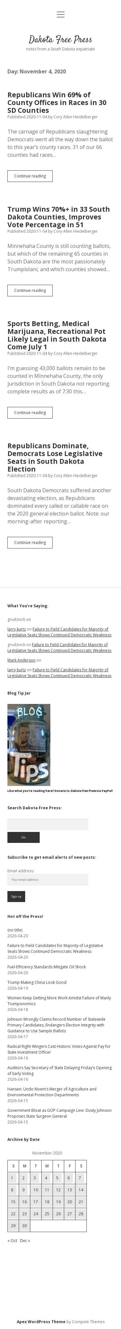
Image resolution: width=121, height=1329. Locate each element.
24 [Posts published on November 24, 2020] (36, 1214)
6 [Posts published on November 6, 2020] (68, 1178)
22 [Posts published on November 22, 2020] (13, 1214)
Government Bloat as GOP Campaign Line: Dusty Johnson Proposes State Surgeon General (59, 1113)
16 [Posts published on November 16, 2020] (24, 1202)
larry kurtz (16, 629)
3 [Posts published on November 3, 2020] (35, 1178)
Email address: (20, 871)
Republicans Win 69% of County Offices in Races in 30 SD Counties (56, 102)
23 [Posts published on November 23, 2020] (24, 1214)
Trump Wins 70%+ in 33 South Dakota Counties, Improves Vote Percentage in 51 (58, 217)
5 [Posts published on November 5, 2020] (57, 1178)
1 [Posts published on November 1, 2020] (12, 1178)
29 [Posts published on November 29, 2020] (13, 1225)
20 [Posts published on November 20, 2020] (69, 1202)
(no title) (14, 930)
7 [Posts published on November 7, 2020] (80, 1178)
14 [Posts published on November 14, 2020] (81, 1190)
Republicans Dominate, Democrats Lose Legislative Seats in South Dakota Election (55, 457)
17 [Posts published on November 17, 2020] (36, 1202)
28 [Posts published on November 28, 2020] (81, 1214)
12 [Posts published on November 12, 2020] (58, 1190)
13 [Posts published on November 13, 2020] (69, 1190)
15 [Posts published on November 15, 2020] (13, 1202)
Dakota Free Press (60, 40)
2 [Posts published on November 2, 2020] (23, 1178)
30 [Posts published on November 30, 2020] (24, 1225)
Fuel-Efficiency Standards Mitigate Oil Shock (46, 967)
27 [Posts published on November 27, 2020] (69, 1214)
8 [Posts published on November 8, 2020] (12, 1190)
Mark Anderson (21, 660)
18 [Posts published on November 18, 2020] (47, 1202)
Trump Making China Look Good (36, 982)
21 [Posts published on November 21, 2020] (81, 1202)
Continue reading (33, 177)
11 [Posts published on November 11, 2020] (47, 1190)
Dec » (25, 1240)
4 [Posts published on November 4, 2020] (46, 1178)
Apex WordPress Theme (41, 1321)
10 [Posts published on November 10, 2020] (36, 1190)
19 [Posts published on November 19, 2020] (58, 1202)
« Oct (12, 1240)
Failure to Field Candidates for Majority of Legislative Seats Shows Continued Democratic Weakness (59, 632)
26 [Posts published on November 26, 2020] (58, 1214)
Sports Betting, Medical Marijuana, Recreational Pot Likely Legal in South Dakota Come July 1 (56, 335)
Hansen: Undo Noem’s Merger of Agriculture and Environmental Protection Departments (51, 1092)
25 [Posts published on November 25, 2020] (47, 1214)
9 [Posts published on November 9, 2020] (23, 1190)
